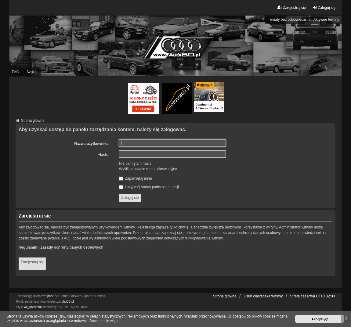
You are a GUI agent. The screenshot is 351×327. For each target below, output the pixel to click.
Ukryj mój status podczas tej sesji (149, 187)
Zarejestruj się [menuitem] (291, 7)
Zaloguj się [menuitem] (323, 7)
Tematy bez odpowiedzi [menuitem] (287, 19)
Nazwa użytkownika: (92, 144)
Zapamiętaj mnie (135, 178)
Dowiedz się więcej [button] (104, 321)
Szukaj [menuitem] (32, 72)
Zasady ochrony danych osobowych (71, 247)
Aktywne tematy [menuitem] (326, 19)
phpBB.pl (67, 301)
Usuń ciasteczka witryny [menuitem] (263, 296)
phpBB (51, 296)
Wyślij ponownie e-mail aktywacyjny (148, 169)
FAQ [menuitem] (15, 72)
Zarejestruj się (32, 262)
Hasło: (104, 155)
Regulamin (28, 247)
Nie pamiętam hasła (135, 163)
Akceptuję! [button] (319, 319)
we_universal (33, 307)
